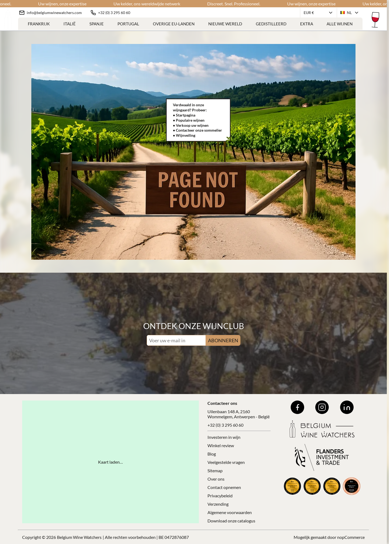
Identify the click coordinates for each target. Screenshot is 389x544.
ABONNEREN (223, 340)
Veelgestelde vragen (226, 462)
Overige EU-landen (173, 23)
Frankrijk (39, 23)
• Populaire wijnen (188, 120)
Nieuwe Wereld (225, 23)
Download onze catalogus (231, 520)
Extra (306, 23)
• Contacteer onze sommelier (197, 130)
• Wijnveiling (184, 135)
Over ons (215, 478)
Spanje (96, 23)
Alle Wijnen (340, 23)
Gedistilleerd (271, 23)
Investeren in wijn (223, 437)
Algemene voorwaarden (229, 512)
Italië (69, 23)
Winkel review (220, 445)
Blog (211, 453)
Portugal (128, 23)
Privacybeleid (220, 495)
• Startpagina (184, 115)
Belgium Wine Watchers (79, 537)
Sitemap (215, 470)
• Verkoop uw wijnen (191, 125)
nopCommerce (351, 537)
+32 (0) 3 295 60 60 (225, 424)
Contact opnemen (224, 487)
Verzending (218, 504)
